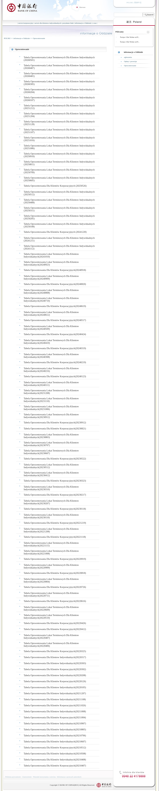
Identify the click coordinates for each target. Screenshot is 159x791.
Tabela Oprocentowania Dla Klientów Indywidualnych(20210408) (55, 759)
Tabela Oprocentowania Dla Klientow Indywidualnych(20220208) (55, 675)
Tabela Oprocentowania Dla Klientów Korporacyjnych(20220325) (55, 651)
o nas (94, 23)
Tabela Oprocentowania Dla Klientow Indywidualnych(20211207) (55, 693)
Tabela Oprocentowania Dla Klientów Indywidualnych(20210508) (55, 753)
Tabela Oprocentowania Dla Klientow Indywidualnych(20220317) (55, 657)
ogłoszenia (128, 57)
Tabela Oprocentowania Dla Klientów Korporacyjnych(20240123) (55, 376)
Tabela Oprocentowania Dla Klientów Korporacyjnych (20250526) (55, 186)
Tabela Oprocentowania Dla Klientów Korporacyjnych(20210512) (55, 747)
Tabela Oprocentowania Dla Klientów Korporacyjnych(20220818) (55, 573)
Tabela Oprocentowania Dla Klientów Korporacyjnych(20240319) (55, 348)
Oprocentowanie (39, 38)
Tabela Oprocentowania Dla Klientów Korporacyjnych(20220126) (55, 681)
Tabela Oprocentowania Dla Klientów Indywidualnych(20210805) (55, 729)
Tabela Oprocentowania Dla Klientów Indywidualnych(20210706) (55, 735)
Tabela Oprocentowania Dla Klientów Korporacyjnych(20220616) (55, 601)
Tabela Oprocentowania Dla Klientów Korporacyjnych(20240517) (55, 320)
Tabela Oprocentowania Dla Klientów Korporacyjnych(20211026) (55, 705)
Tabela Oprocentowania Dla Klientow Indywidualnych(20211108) (55, 699)
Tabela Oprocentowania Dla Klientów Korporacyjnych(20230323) (55, 481)
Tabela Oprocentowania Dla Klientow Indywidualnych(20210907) (55, 723)
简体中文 (138, 3)
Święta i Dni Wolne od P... (129, 37)
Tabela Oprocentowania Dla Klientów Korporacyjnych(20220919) (55, 559)
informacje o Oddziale (83, 23)
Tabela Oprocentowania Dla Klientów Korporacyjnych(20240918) (55, 270)
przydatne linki (67, 23)
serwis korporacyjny (25, 23)
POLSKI (7, 38)
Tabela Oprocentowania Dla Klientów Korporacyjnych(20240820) (55, 284)
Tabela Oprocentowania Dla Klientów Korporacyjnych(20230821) (55, 428)
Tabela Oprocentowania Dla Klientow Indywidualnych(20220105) (55, 687)
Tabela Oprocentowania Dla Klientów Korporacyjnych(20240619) (55, 306)
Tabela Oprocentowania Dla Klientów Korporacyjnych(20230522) (55, 458)
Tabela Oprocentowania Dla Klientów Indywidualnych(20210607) (55, 741)
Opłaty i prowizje (130, 61)
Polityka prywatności (13, 777)
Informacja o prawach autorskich (69, 777)
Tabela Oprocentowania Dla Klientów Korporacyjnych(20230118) (55, 509)
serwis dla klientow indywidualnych (47, 23)
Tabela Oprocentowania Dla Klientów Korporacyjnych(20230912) (55, 422)
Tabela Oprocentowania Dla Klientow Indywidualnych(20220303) (55, 663)
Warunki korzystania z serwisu (44, 777)
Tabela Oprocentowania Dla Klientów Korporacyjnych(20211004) (55, 717)
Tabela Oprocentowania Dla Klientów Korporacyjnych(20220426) (55, 623)
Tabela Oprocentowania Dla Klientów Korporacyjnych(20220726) (55, 587)
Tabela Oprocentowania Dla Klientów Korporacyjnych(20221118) (55, 537)
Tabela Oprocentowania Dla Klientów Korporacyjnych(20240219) (55, 362)
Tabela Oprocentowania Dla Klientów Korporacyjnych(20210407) (55, 765)
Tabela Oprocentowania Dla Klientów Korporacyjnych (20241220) (55, 232)
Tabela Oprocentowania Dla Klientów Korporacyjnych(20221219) (55, 523)
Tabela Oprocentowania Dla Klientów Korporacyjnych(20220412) (55, 629)
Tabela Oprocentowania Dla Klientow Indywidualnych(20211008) (55, 711)
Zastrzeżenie (27, 777)
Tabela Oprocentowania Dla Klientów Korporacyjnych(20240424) (55, 334)
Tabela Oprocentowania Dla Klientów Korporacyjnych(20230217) (55, 495)
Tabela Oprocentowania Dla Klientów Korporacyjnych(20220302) (55, 669)
